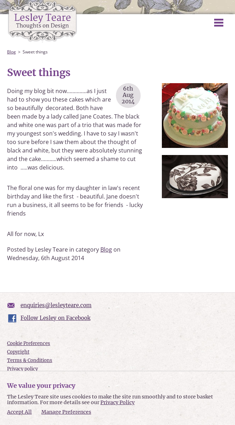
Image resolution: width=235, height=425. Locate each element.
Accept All (19, 412)
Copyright (18, 352)
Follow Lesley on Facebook (55, 318)
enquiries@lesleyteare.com (56, 305)
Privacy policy (22, 369)
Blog (11, 52)
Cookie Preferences (28, 343)
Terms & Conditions (29, 360)
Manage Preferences (66, 412)
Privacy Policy (117, 402)
